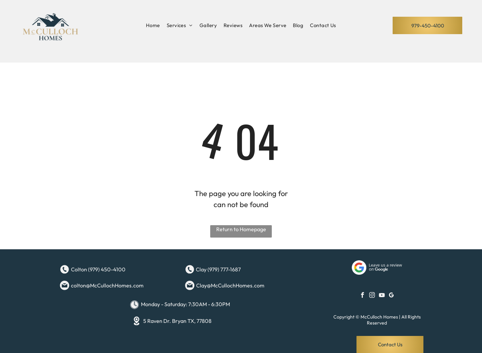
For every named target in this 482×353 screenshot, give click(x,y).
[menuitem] (153, 25)
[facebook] (362, 296)
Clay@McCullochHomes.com (230, 285)
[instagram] (372, 296)
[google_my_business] (391, 296)
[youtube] (382, 296)
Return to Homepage (241, 229)
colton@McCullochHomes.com (107, 285)
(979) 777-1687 (224, 269)
